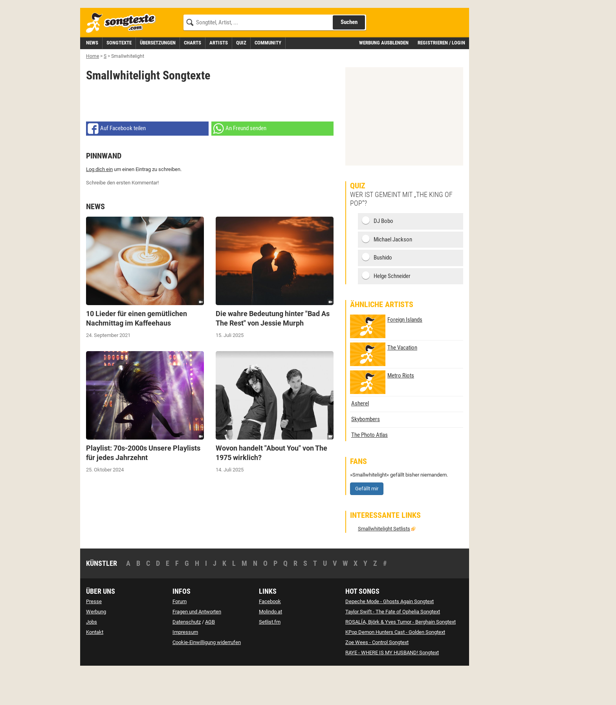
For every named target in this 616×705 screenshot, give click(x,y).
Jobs (91, 657)
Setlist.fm (269, 657)
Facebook (270, 637)
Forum (179, 637)
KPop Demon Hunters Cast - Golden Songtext (395, 667)
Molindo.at (270, 647)
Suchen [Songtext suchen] (349, 57)
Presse (94, 637)
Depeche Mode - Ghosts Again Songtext (389, 637)
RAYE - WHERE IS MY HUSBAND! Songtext (392, 688)
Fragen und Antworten (196, 647)
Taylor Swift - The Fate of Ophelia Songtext (392, 647)
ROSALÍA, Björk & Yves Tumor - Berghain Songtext (400, 657)
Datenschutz (186, 657)
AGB (210, 657)
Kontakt (94, 667)
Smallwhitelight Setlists (384, 564)
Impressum (185, 667)
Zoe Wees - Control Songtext (377, 678)
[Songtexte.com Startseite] (123, 58)
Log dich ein (99, 205)
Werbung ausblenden (384, 78)
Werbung (96, 647)
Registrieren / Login (441, 78)
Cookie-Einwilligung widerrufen (206, 678)
